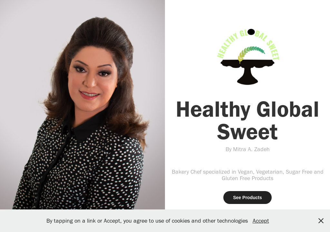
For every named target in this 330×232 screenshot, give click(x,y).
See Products (247, 197)
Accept (261, 220)
